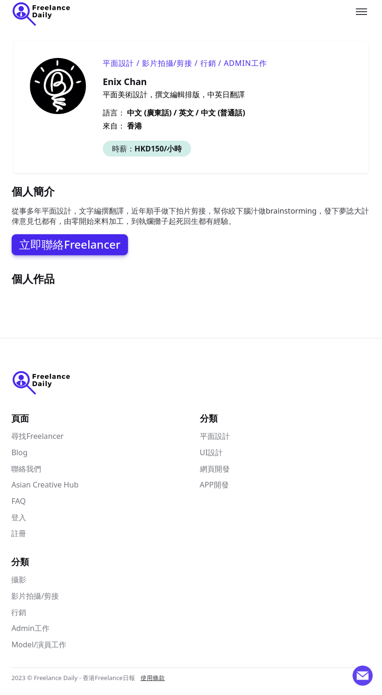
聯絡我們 (26, 469)
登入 (18, 517)
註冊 (18, 533)
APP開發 (214, 485)
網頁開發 (215, 469)
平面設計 (215, 436)
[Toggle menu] (361, 11)
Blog (19, 452)
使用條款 (153, 678)
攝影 (18, 579)
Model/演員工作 (38, 644)
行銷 (18, 612)
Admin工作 (30, 628)
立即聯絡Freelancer (69, 244)
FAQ (18, 501)
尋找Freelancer (37, 436)
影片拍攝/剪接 (35, 596)
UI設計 (211, 452)
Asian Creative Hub (44, 485)
